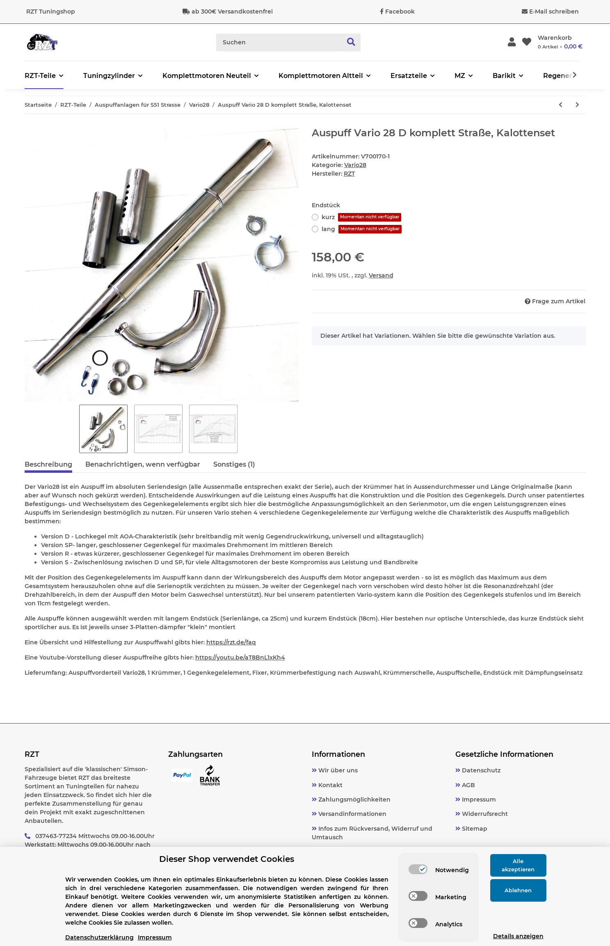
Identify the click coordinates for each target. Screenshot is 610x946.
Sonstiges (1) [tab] (234, 464)
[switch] (418, 869)
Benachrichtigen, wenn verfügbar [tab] (142, 464)
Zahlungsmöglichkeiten (354, 799)
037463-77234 (56, 836)
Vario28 (355, 165)
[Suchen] (279, 42)
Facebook (400, 11)
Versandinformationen (351, 814)
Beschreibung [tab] (48, 464)
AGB (467, 785)
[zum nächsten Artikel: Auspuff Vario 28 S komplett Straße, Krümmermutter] (577, 105)
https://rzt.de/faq (231, 642)
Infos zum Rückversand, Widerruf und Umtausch (372, 833)
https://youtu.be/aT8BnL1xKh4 (240, 657)
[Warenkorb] (560, 42)
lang (362, 229)
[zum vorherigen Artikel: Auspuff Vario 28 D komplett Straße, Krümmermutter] (560, 105)
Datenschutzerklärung (99, 937)
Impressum (478, 799)
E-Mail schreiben (554, 11)
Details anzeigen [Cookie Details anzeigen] (518, 936)
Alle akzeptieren (518, 865)
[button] (512, 42)
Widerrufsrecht (484, 814)
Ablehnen (518, 890)
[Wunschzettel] (527, 42)
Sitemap (473, 828)
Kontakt (330, 785)
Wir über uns (337, 770)
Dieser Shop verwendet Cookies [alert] (226, 859)
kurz (361, 217)
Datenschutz (480, 770)
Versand (381, 275)
